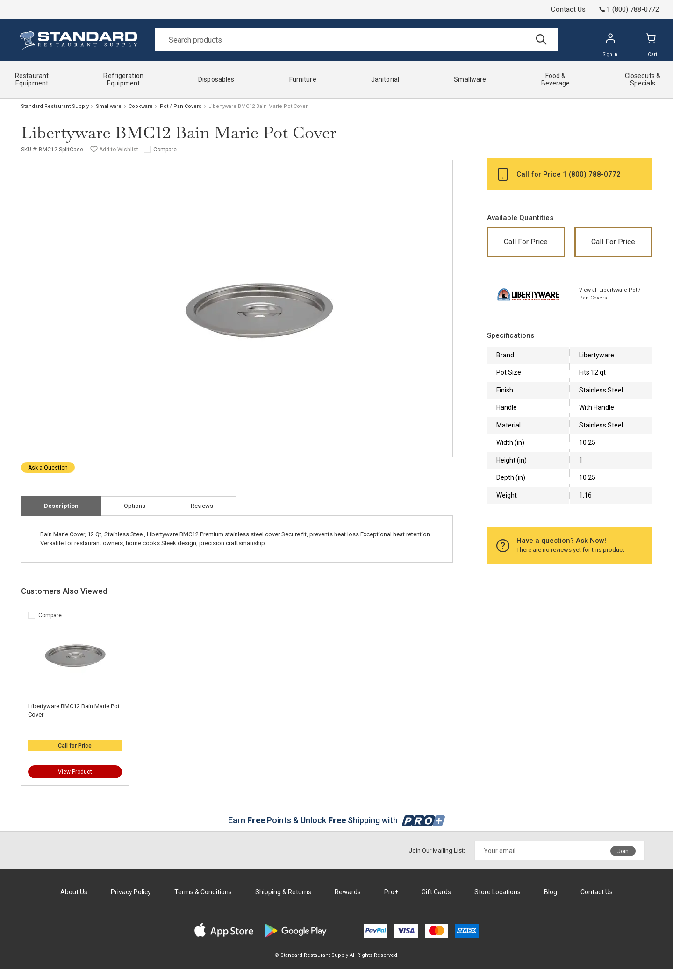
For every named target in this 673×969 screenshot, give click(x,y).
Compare (165, 149)
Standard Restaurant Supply (55, 106)
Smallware (109, 106)
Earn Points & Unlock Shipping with (336, 820)
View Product (75, 772)
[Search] (356, 39)
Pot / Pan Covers (180, 106)
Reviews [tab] (202, 505)
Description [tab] (61, 505)
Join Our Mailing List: (437, 850)
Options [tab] (134, 505)
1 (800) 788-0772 (592, 174)
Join (623, 851)
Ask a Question (48, 467)
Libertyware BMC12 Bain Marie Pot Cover (74, 710)
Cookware (141, 106)
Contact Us (568, 9)
